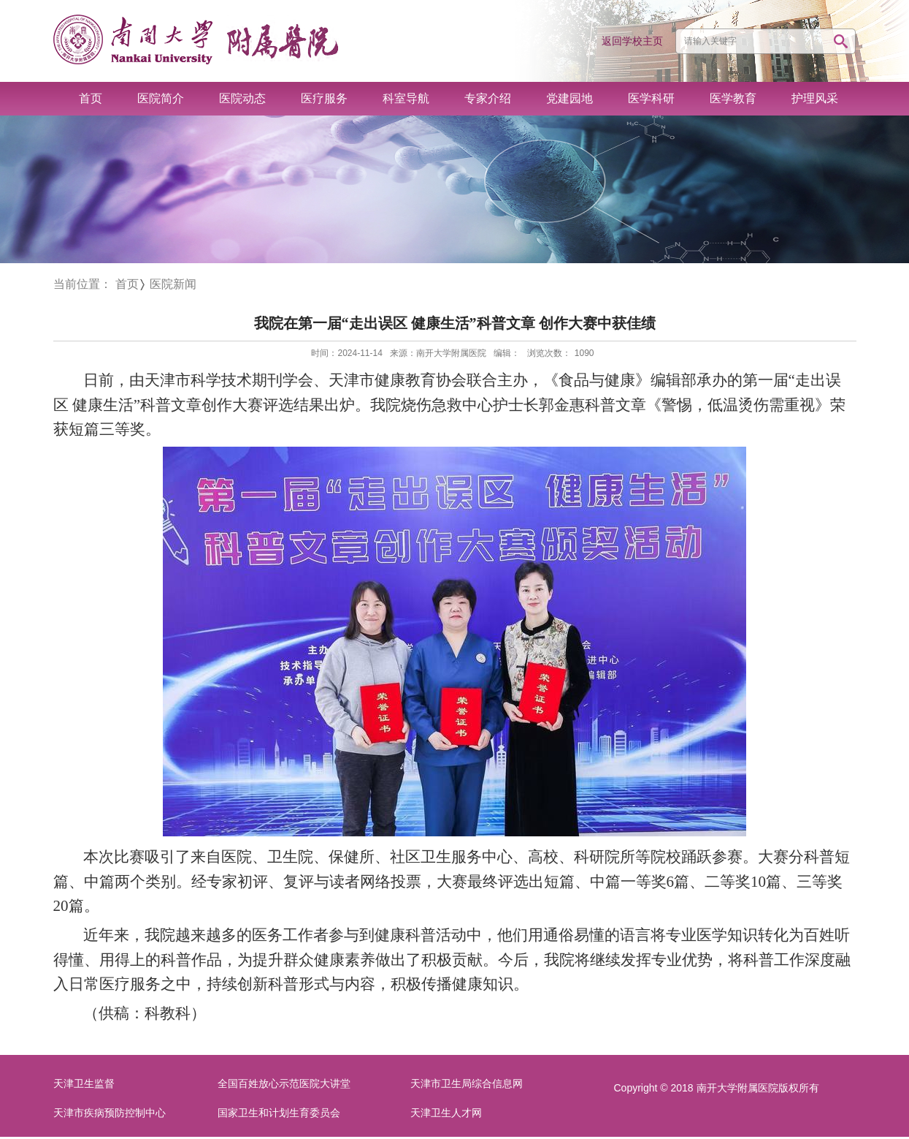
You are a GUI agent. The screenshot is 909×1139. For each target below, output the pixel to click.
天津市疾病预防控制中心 (109, 1113)
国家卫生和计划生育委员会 (279, 1113)
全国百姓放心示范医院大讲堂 (284, 1083)
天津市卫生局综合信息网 (466, 1083)
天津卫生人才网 (446, 1113)
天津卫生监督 (84, 1083)
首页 (127, 284)
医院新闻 (173, 284)
